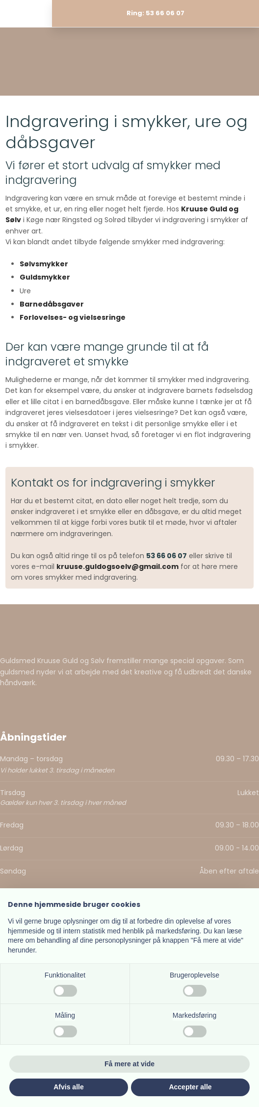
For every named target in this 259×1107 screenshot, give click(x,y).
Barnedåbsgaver (52, 304)
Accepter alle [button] (190, 1087)
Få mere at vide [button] (129, 1064)
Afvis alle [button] (68, 1087)
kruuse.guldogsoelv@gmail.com (117, 566)
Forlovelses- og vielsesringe (73, 317)
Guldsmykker (45, 277)
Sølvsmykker (44, 264)
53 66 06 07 (166, 556)
